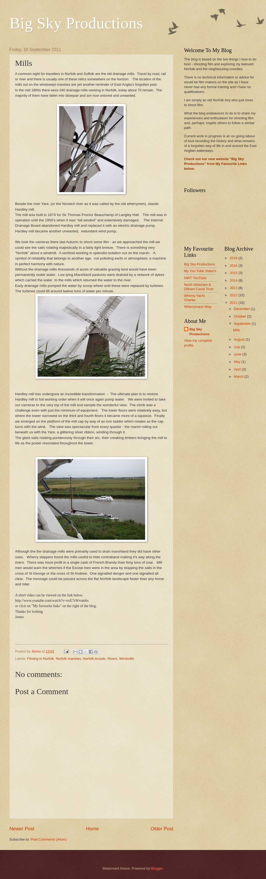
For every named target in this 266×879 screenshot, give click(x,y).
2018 (234, 258)
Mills (236, 330)
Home (92, 828)
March (239, 376)
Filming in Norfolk (40, 659)
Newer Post (21, 828)
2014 (234, 280)
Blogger (157, 868)
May (237, 362)
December (242, 309)
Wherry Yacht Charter (194, 298)
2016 (234, 266)
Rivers (112, 659)
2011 (234, 303)
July (237, 347)
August (240, 339)
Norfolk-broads (94, 659)
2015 (234, 273)
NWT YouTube (195, 278)
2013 (234, 288)
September (243, 324)
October (240, 316)
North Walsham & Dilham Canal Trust (198, 287)
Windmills (126, 659)
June (238, 354)
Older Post (161, 828)
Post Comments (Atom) (49, 839)
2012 (234, 295)
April (238, 369)
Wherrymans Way (197, 307)
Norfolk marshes (68, 659)
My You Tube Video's (200, 271)
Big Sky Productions (76, 23)
